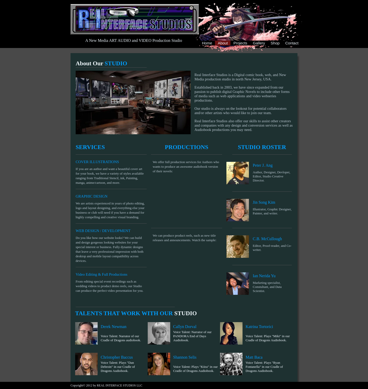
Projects (240, 43)
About (223, 43)
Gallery (259, 43)
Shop (275, 43)
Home (207, 43)
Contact (291, 43)
